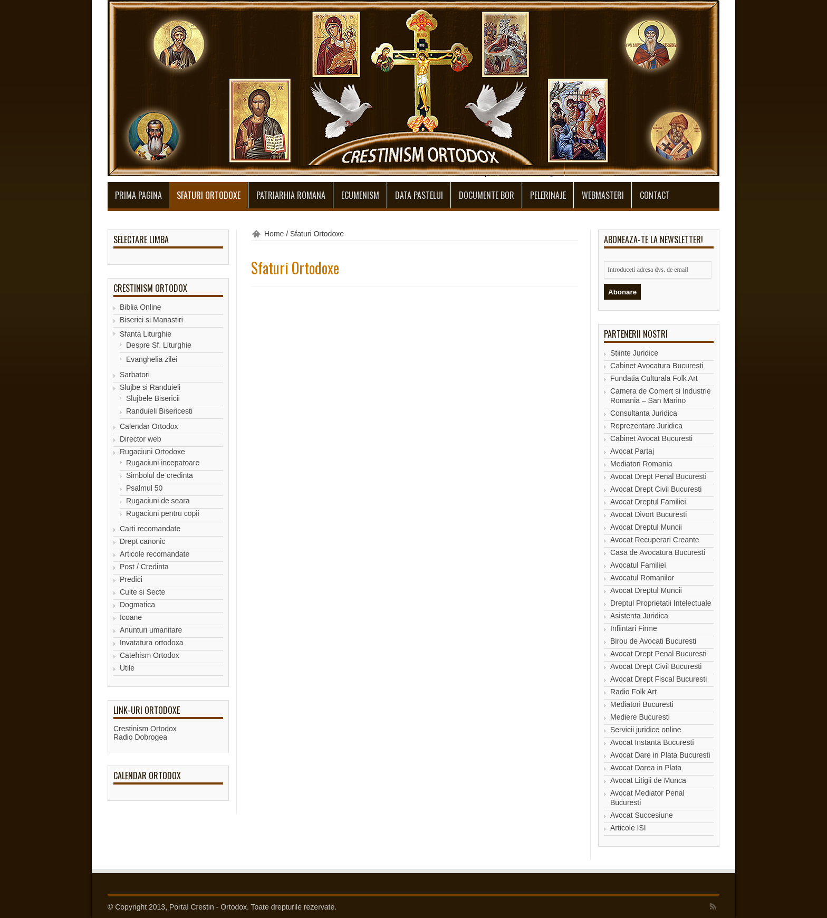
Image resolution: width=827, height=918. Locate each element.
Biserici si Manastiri (151, 319)
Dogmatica (137, 604)
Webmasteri (603, 195)
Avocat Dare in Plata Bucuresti (660, 755)
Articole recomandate (154, 554)
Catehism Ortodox (149, 655)
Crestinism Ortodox (145, 728)
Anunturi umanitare (151, 630)
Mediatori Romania (641, 464)
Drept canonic (142, 541)
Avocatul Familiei (638, 565)
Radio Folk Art (633, 691)
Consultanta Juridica (643, 413)
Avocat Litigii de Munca (648, 780)
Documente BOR (486, 195)
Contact (655, 195)
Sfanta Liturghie (145, 334)
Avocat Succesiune (641, 815)
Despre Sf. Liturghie (158, 345)
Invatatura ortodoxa (152, 642)
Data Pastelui (419, 195)
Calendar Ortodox (149, 426)
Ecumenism (360, 195)
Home (274, 234)
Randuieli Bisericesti (159, 411)
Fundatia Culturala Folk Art (654, 378)
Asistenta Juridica (639, 615)
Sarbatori (135, 374)
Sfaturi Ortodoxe (209, 195)
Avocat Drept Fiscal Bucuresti (658, 679)
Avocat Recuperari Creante (654, 540)
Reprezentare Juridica (646, 426)
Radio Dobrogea (140, 737)
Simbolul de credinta (159, 475)
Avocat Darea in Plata (645, 767)
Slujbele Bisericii (153, 398)
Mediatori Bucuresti (642, 704)
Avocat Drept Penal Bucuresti (658, 476)
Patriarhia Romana (290, 195)
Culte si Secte (142, 592)
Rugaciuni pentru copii (162, 513)
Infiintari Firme (633, 628)
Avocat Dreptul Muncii (646, 527)
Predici (131, 579)
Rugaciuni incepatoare (162, 462)
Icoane (131, 617)
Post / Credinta (144, 566)
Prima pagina (138, 195)
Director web (140, 439)
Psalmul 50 (144, 488)
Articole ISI (628, 828)
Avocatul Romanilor (642, 577)
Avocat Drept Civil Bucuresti (655, 489)
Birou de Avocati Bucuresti (653, 641)
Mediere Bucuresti (640, 717)
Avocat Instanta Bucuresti (652, 742)
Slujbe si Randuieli (150, 387)
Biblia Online (140, 307)
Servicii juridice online (645, 729)
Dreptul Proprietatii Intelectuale (660, 603)
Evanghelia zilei (151, 359)
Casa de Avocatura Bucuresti (657, 552)
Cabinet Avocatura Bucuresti (656, 365)
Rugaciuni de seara (158, 500)
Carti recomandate (150, 528)
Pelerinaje (548, 195)
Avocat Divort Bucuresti (648, 514)
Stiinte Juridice (634, 353)
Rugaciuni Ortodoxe (152, 451)
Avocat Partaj (632, 451)
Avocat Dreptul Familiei (648, 502)
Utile (127, 668)
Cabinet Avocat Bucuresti (651, 438)
